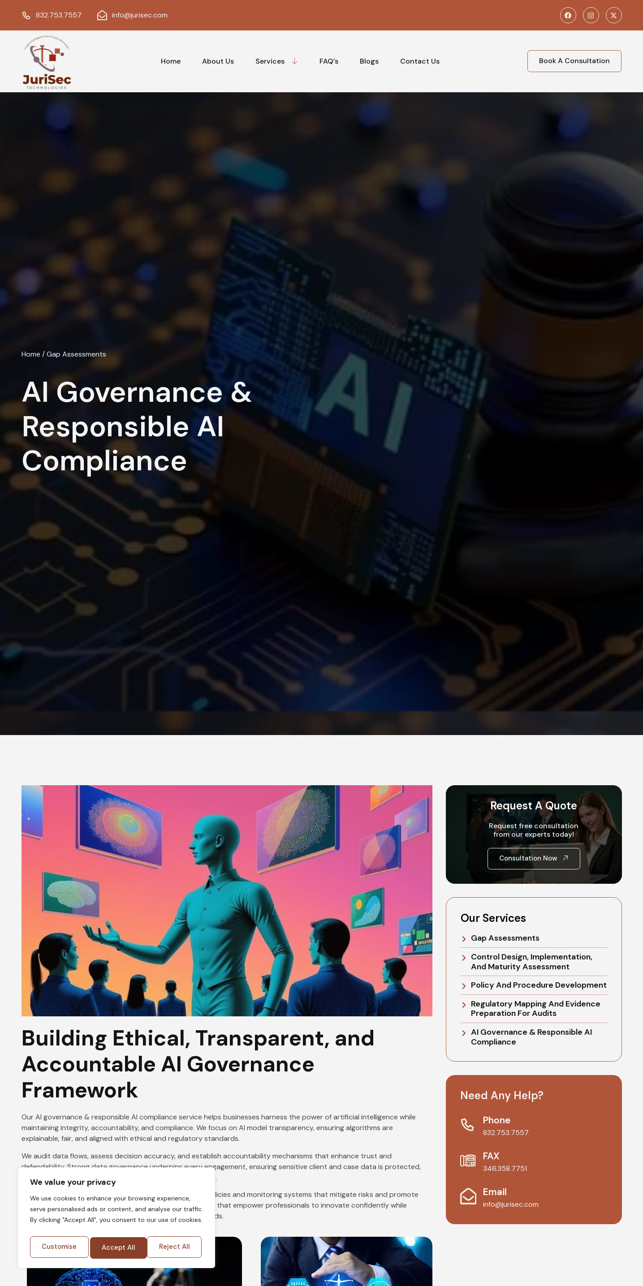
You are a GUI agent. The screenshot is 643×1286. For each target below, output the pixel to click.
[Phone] (469, 1125)
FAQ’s (328, 61)
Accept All (116, 1247)
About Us (218, 61)
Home (171, 61)
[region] (116, 1209)
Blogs (369, 61)
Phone (498, 1120)
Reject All (159, 1225)
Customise (72, 1225)
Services (276, 61)
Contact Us (420, 61)
